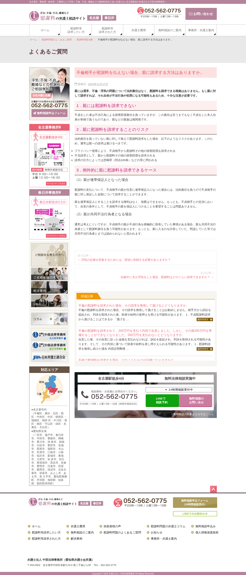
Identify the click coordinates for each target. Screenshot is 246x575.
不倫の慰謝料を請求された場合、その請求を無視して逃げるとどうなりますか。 (133, 305)
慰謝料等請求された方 (107, 30)
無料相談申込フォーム (49, 112)
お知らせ (156, 531)
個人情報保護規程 (207, 531)
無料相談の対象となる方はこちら (193, 414)
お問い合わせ (200, 14)
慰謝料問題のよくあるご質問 (122, 531)
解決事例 (76, 538)
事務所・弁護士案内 (201, 30)
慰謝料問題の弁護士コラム (168, 525)
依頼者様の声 (112, 525)
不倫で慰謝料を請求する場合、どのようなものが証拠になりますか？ (126, 360)
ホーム (45, 30)
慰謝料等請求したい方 (76, 30)
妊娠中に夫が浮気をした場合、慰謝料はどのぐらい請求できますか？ (167, 277)
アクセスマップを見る (56, 183)
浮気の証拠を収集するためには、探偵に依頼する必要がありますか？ (124, 259)
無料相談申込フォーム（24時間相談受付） (194, 501)
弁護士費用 (138, 30)
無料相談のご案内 (169, 30)
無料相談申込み (205, 525)
